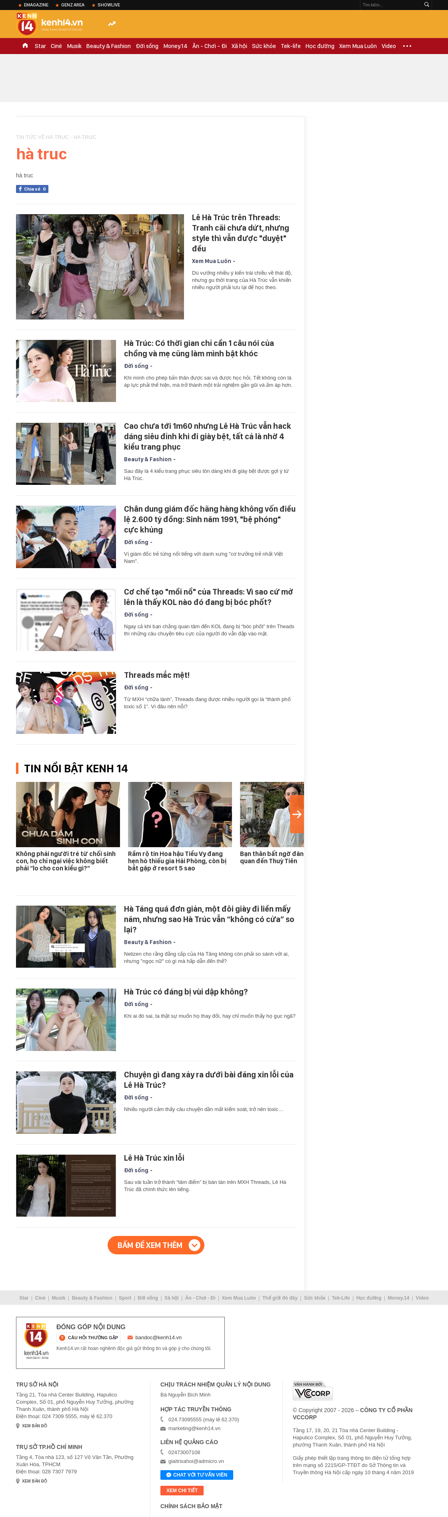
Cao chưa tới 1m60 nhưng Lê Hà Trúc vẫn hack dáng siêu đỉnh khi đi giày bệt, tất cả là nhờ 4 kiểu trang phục (207, 436)
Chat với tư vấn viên (196, 1475)
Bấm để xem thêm (150, 1245)
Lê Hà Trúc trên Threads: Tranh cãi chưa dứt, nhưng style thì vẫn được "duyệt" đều (240, 233)
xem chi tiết (182, 1490)
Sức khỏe (264, 46)
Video (389, 46)
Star (40, 46)
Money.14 (175, 46)
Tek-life (291, 46)
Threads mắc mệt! (157, 675)
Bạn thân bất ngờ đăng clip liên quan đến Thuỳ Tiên (285, 857)
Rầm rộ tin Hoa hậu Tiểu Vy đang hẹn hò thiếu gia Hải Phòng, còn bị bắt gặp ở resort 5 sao (177, 861)
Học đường (320, 46)
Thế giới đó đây (280, 1298)
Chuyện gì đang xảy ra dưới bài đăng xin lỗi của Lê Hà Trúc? (209, 1080)
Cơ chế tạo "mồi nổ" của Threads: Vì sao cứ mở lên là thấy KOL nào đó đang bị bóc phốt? (208, 597)
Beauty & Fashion (108, 46)
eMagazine (36, 5)
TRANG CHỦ (25, 46)
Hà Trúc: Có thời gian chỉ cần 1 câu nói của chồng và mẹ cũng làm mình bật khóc (199, 348)
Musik (74, 46)
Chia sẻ (36, 189)
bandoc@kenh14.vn (159, 1337)
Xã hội (239, 46)
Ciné (56, 46)
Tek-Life (341, 1298)
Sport (125, 1298)
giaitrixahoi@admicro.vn (196, 1461)
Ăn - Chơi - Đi (209, 46)
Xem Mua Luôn (358, 46)
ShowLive (109, 5)
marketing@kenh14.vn (194, 1428)
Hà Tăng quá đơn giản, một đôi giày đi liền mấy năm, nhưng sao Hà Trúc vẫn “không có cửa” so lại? (209, 919)
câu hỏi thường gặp (93, 1337)
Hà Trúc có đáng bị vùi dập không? (186, 992)
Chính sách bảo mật (191, 1506)
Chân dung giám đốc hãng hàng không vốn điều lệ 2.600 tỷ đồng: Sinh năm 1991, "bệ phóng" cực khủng (210, 519)
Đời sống (147, 46)
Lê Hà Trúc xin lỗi (154, 1158)
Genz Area (72, 5)
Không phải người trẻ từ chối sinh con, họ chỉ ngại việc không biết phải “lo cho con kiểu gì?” (66, 861)
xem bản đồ (34, 1426)
